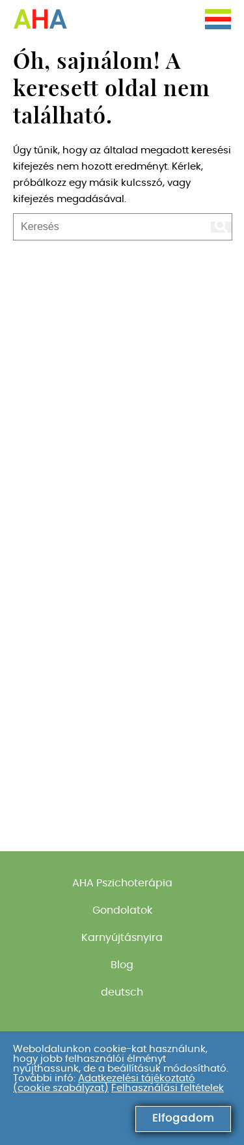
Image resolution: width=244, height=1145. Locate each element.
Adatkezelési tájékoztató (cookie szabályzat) (104, 1083)
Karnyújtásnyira (122, 938)
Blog (122, 965)
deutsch (122, 992)
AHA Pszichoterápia (122, 883)
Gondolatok (122, 910)
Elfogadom (183, 1118)
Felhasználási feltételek (167, 1088)
